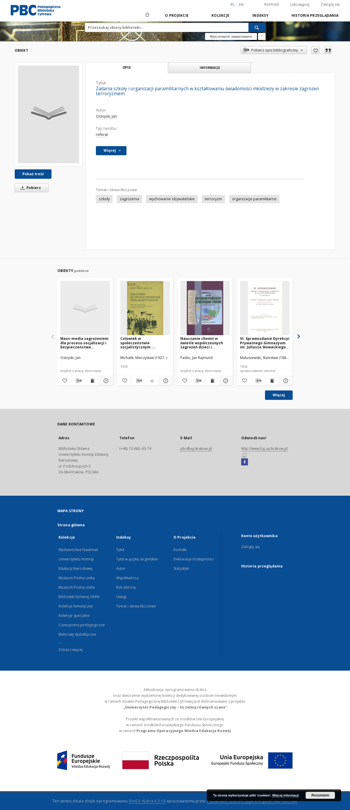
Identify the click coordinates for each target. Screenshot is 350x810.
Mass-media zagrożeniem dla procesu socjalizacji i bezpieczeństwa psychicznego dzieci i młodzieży (84, 342)
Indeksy (260, 15)
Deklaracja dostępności (194, 559)
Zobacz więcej (71, 649)
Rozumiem (320, 795)
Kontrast (271, 4)
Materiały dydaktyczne (77, 634)
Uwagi (121, 596)
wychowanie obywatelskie (172, 198)
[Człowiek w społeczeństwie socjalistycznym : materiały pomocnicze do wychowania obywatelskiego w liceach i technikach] (145, 308)
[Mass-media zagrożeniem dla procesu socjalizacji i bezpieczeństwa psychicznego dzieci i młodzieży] (85, 308)
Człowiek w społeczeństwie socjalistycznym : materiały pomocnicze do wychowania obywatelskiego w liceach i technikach (144, 342)
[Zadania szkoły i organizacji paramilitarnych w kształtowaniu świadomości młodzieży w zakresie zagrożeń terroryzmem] (48, 114)
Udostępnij (300, 4)
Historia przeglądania (315, 15)
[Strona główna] (147, 15)
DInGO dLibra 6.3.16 (147, 801)
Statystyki (181, 568)
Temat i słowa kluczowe (136, 606)
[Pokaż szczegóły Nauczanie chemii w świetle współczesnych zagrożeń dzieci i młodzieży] (225, 381)
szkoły (104, 198)
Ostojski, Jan (106, 116)
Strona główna (71, 524)
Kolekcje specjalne (74, 615)
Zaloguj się (330, 4)
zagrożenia (129, 198)
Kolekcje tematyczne (76, 606)
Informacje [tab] (210, 67)
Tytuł (120, 549)
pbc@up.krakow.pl (196, 448)
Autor (121, 568)
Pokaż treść (33, 173)
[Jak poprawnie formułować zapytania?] (262, 36)
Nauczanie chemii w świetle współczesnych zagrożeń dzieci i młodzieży (201, 342)
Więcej (279, 395)
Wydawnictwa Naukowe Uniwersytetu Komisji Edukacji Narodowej (78, 559)
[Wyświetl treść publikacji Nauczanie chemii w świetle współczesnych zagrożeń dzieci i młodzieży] (212, 381)
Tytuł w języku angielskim (137, 559)
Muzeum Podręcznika (77, 577)
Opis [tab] (127, 68)
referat (102, 134)
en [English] (241, 4)
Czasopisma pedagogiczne (82, 624)
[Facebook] (244, 462)
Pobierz (30, 187)
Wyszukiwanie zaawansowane (231, 36)
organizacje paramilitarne (254, 198)
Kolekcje (220, 15)
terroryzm (213, 198)
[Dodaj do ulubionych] (315, 50)
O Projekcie (177, 15)
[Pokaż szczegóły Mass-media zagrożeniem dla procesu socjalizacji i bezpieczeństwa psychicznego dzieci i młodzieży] (105, 381)
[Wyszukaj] (257, 27)
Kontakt (180, 549)
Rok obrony (126, 587)
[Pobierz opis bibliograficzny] (78, 381)
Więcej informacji (285, 795)
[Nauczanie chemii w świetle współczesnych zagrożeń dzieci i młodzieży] (205, 308)
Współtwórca (127, 577)
